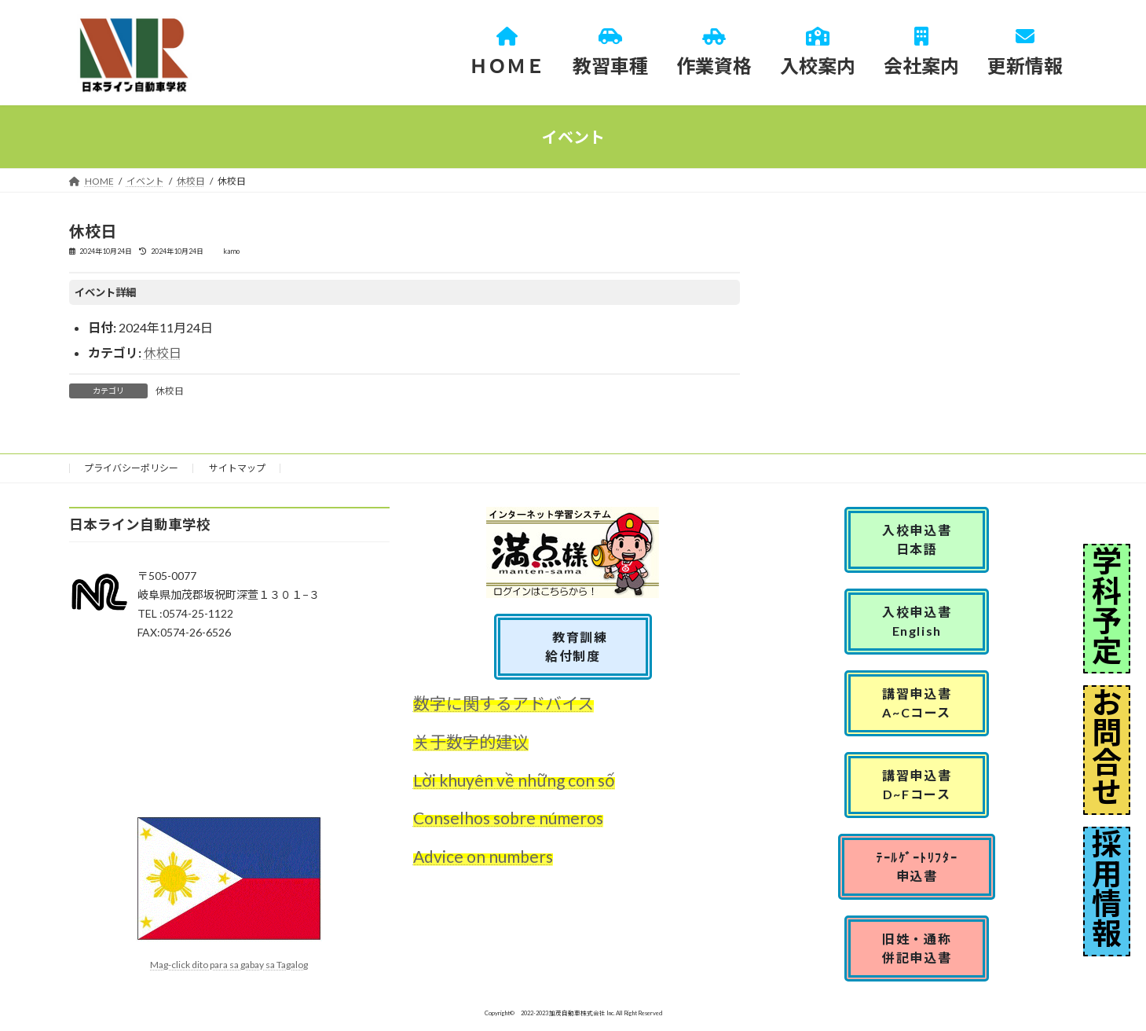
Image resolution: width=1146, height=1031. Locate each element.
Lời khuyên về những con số (514, 780)
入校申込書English (916, 621)
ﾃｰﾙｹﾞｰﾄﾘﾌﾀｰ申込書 (916, 866)
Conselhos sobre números (508, 818)
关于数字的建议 (471, 741)
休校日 (162, 352)
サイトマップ (237, 468)
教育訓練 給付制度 (579, 646)
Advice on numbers (483, 856)
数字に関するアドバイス (503, 703)
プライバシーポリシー (131, 468)
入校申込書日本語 (916, 539)
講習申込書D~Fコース (916, 785)
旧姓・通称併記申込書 (916, 948)
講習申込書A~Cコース (916, 703)
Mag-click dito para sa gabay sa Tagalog (229, 964)
